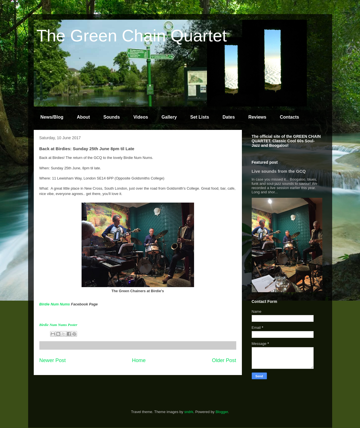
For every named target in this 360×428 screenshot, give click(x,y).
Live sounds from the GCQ (279, 171)
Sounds (112, 117)
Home (139, 360)
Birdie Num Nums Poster (58, 325)
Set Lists (199, 117)
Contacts (289, 117)
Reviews (257, 117)
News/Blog (52, 117)
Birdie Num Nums (54, 304)
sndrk (188, 412)
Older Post (224, 360)
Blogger (221, 412)
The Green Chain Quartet (132, 35)
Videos (140, 117)
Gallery (169, 117)
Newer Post (52, 360)
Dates (228, 117)
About (83, 117)
